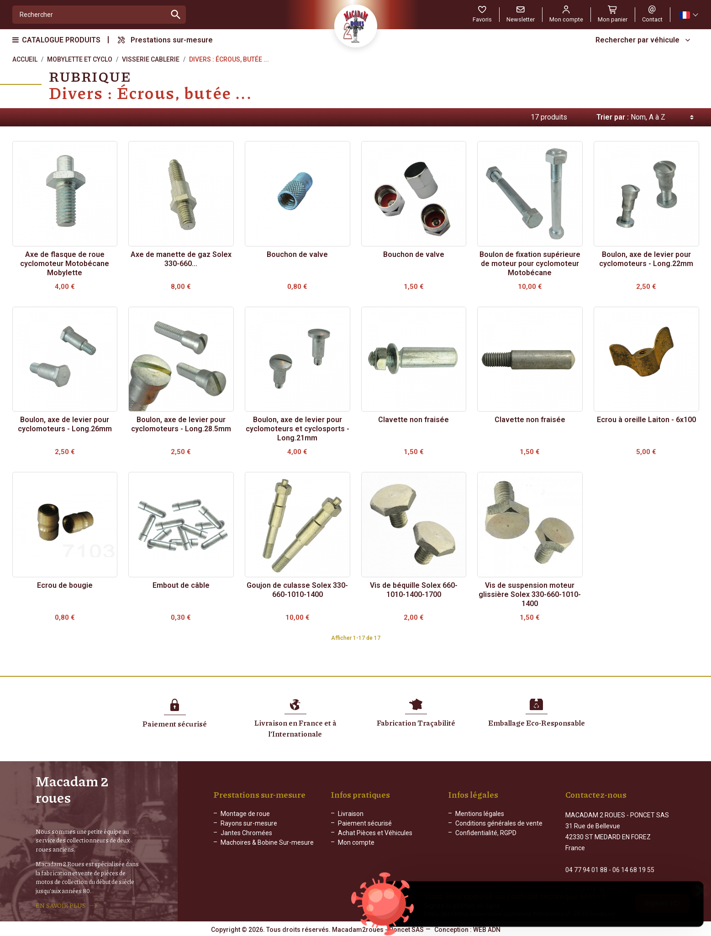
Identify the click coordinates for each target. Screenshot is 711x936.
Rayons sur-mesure (249, 827)
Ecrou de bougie (65, 585)
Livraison (350, 817)
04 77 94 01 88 (586, 865)
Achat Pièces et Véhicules (375, 837)
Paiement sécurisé (365, 827)
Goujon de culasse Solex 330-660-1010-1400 (297, 590)
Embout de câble (181, 585)
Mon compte (356, 846)
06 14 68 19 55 (633, 865)
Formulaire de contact (596, 885)
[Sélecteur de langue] (688, 15)
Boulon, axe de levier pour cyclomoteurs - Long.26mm (65, 424)
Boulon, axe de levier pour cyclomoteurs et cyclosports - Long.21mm (297, 428)
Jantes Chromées (246, 837)
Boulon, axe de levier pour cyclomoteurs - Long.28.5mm (181, 424)
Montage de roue (245, 817)
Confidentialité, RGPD (485, 837)
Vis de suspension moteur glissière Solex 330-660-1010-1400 (530, 594)
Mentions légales (479, 817)
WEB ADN (486, 929)
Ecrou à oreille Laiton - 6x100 (646, 419)
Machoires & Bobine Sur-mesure (267, 846)
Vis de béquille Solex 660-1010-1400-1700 (414, 590)
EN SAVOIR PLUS (61, 905)
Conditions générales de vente (498, 827)
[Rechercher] (89, 14)
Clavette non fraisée (413, 419)
